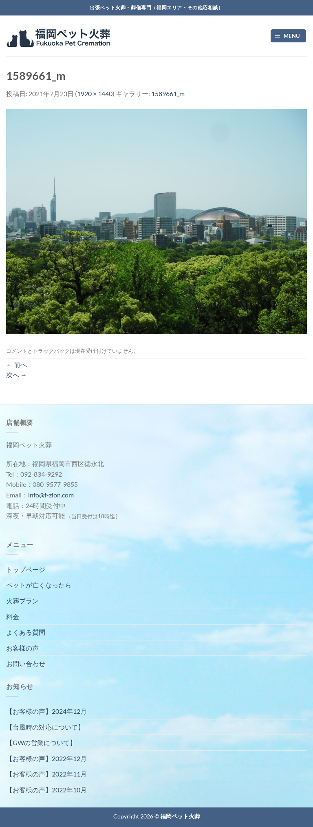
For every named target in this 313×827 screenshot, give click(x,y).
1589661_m (168, 93)
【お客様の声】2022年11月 (46, 774)
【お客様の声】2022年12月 (46, 758)
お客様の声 (22, 648)
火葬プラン (22, 601)
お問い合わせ (25, 663)
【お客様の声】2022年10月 (46, 790)
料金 (12, 616)
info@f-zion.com (51, 495)
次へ (16, 374)
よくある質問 (25, 632)
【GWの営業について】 (41, 742)
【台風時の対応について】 (45, 727)
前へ (16, 364)
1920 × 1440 (94, 93)
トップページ (25, 569)
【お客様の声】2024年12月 (46, 711)
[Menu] (288, 36)
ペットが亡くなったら (38, 585)
